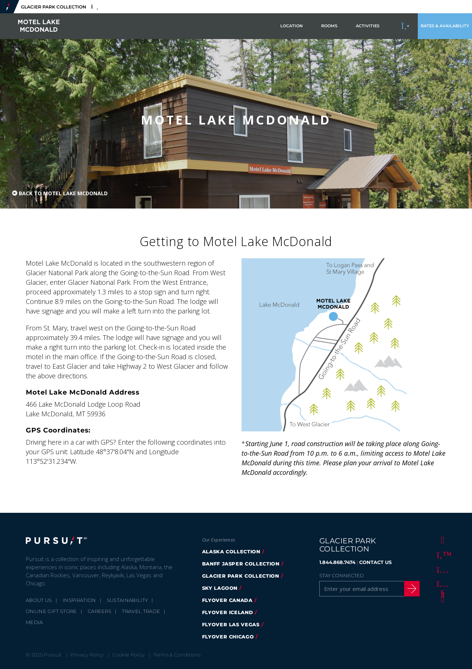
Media (34, 622)
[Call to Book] (405, 26)
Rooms (329, 26)
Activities (367, 26)
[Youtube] (441, 584)
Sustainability (127, 600)
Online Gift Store (51, 611)
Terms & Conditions (177, 655)
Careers (99, 611)
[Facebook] (441, 539)
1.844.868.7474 (337, 562)
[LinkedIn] (441, 598)
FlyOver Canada (227, 600)
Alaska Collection (231, 551)
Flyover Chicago (228, 637)
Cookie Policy (128, 655)
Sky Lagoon (220, 588)
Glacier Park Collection (240, 576)
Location (291, 26)
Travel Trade (141, 611)
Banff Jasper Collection (241, 564)
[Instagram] (441, 569)
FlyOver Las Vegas (231, 624)
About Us (39, 600)
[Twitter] (441, 554)
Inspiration (79, 600)
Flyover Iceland (227, 612)
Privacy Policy (87, 655)
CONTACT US (375, 562)
